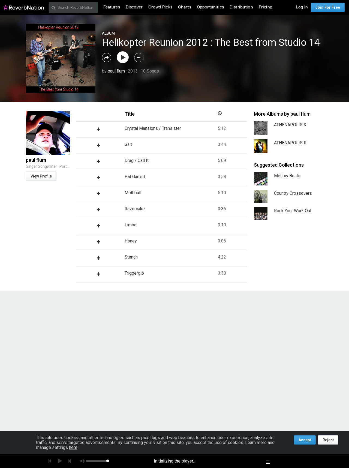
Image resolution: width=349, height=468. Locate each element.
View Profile (41, 176)
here (73, 447)
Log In (302, 7)
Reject (328, 440)
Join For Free (327, 7)
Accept (305, 440)
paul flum (116, 71)
